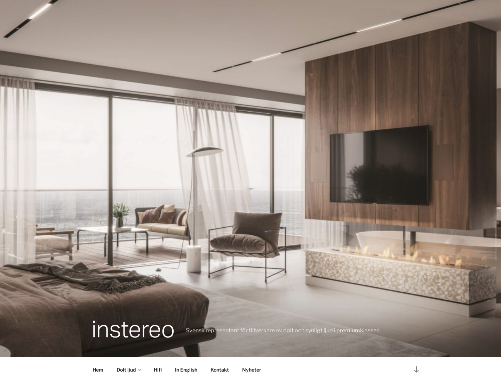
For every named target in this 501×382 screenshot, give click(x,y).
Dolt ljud (129, 370)
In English (186, 370)
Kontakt (219, 370)
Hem (98, 370)
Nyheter (251, 370)
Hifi (158, 370)
